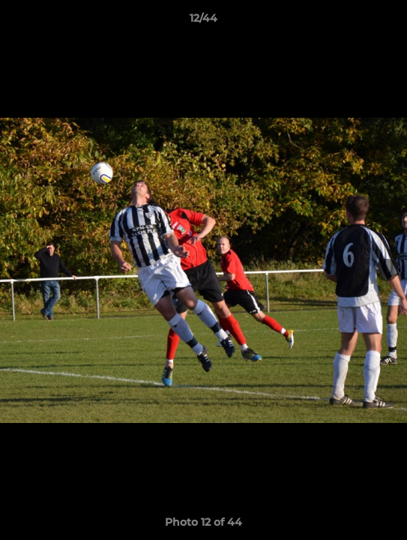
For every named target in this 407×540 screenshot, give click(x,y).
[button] (389, 21)
